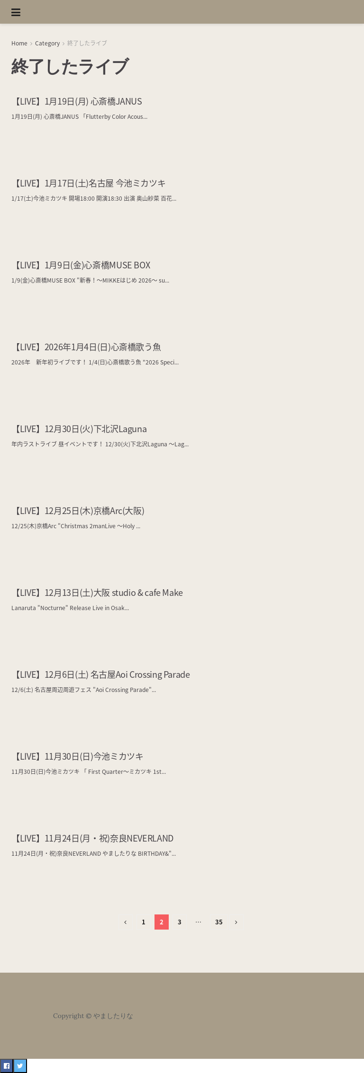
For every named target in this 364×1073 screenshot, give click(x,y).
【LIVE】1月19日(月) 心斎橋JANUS (76, 101)
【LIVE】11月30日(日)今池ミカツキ (77, 756)
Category (47, 43)
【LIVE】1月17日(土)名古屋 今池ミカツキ (88, 183)
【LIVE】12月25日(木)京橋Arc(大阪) (77, 510)
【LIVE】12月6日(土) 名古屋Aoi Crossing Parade (100, 674)
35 (219, 921)
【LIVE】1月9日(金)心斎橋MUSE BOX (80, 264)
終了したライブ (87, 43)
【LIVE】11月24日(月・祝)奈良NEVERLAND (92, 838)
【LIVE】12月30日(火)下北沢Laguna (78, 428)
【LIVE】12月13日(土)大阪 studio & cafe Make (97, 592)
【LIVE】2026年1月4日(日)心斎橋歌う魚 (86, 346)
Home (19, 43)
